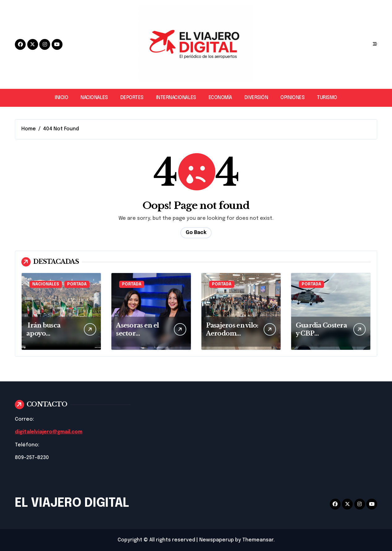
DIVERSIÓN (256, 97)
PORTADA (77, 284)
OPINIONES (292, 97)
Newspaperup (216, 539)
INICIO (61, 97)
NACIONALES (94, 97)
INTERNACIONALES (176, 97)
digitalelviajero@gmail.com (50, 432)
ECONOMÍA (220, 97)
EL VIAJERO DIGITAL (72, 503)
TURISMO (327, 97)
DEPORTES (132, 97)
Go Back (196, 232)
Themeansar (258, 539)
